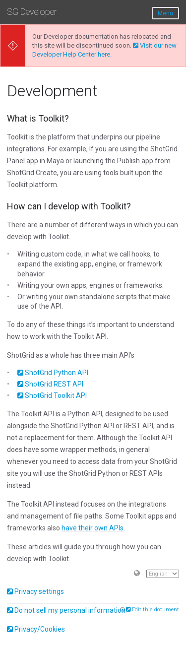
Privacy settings (39, 591)
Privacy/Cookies (39, 629)
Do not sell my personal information (69, 610)
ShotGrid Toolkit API (56, 395)
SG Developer (32, 12)
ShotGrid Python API (56, 373)
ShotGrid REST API (54, 384)
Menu (165, 13)
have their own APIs (93, 528)
